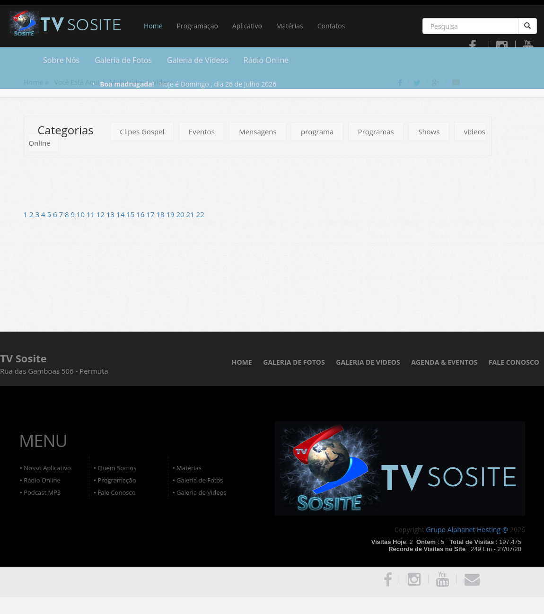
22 (200, 214)
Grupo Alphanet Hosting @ (467, 529)
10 (82, 214)
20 (181, 214)
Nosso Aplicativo (47, 468)
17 (151, 214)
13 (111, 214)
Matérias (289, 25)
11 (92, 214)
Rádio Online (266, 60)
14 (121, 214)
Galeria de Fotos (123, 60)
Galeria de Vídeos (197, 60)
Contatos (331, 25)
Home (153, 25)
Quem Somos (117, 468)
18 (161, 214)
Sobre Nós (61, 60)
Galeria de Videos (201, 492)
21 (191, 214)
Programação (197, 25)
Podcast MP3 (42, 492)
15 (131, 214)
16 (141, 214)
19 (171, 214)
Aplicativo (247, 25)
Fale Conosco (117, 492)
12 (101, 214)
